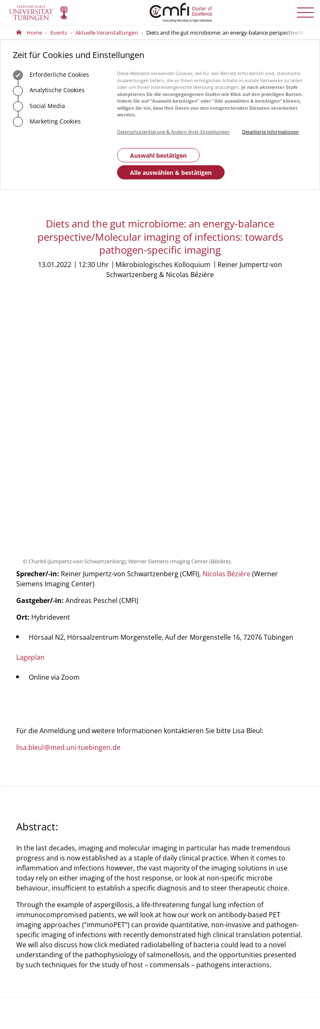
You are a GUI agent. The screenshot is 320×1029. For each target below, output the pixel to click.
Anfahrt (115, 923)
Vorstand (177, 841)
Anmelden (268, 886)
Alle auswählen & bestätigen (171, 173)
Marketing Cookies (47, 122)
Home (34, 32)
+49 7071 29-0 (42, 864)
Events (58, 32)
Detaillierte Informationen (270, 132)
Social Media (39, 106)
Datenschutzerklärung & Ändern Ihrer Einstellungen (173, 132)
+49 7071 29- (116, 852)
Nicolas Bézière (226, 335)
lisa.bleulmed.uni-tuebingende (68, 509)
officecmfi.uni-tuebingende (120, 864)
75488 (138, 852)
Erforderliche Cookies (51, 75)
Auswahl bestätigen (158, 155)
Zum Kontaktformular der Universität (43, 876)
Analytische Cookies (49, 91)
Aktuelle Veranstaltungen (106, 32)
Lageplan (30, 419)
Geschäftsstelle (184, 818)
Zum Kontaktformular (127, 893)
